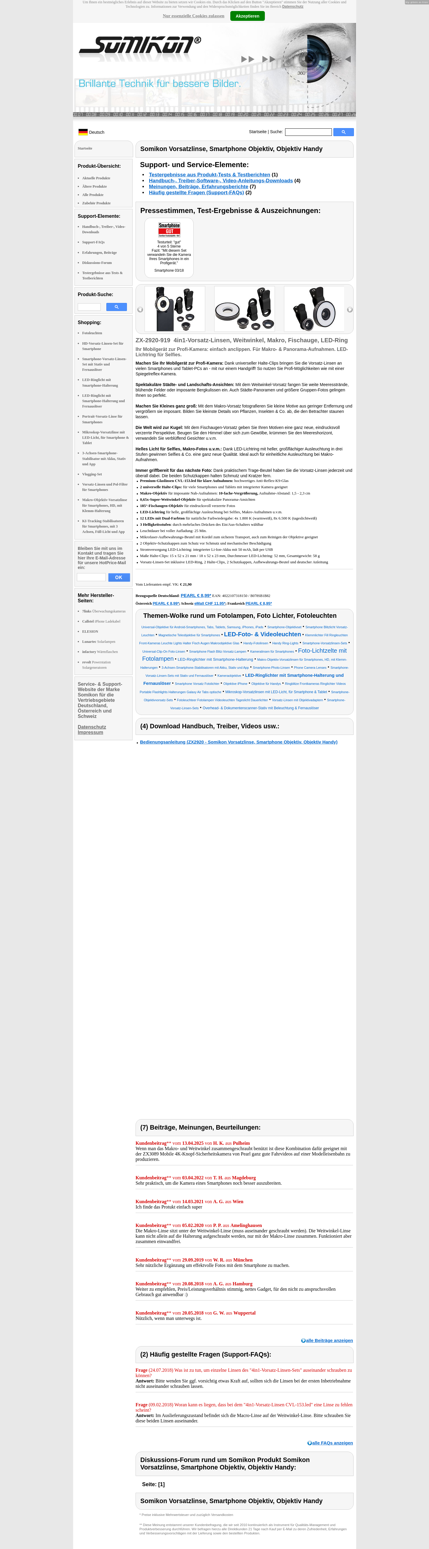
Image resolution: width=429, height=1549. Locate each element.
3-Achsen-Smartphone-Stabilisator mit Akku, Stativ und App (104, 458)
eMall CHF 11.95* (209, 603)
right (350, 309)
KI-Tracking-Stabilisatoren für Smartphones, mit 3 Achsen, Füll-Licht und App (103, 526)
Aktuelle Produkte (96, 178)
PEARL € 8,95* (258, 603)
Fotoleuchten (92, 333)
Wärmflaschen (100, 652)
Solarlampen (98, 642)
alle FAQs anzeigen (332, 1442)
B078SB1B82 (260, 596)
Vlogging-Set (92, 474)
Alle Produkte (92, 195)
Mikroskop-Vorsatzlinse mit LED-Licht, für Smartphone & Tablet (105, 437)
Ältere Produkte (94, 186)
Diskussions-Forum (97, 263)
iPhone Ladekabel (101, 621)
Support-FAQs (93, 242)
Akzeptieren (247, 15)
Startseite (258, 131)
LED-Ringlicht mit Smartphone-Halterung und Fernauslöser (103, 401)
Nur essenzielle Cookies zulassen (193, 15)
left (140, 309)
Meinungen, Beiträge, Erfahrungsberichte (198, 186)
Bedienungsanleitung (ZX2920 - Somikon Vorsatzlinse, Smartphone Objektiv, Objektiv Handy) (239, 741)
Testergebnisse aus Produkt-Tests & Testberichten (209, 175)
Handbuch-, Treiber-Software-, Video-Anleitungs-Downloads (221, 180)
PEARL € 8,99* (196, 595)
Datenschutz (292, 6)
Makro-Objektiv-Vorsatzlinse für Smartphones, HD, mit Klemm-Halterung (104, 505)
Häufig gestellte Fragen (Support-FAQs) (196, 192)
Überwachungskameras (104, 611)
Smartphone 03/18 (169, 270)
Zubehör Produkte (96, 203)
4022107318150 (235, 595)
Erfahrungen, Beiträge (99, 253)
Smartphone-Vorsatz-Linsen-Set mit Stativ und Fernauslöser (104, 364)
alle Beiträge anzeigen (329, 1340)
